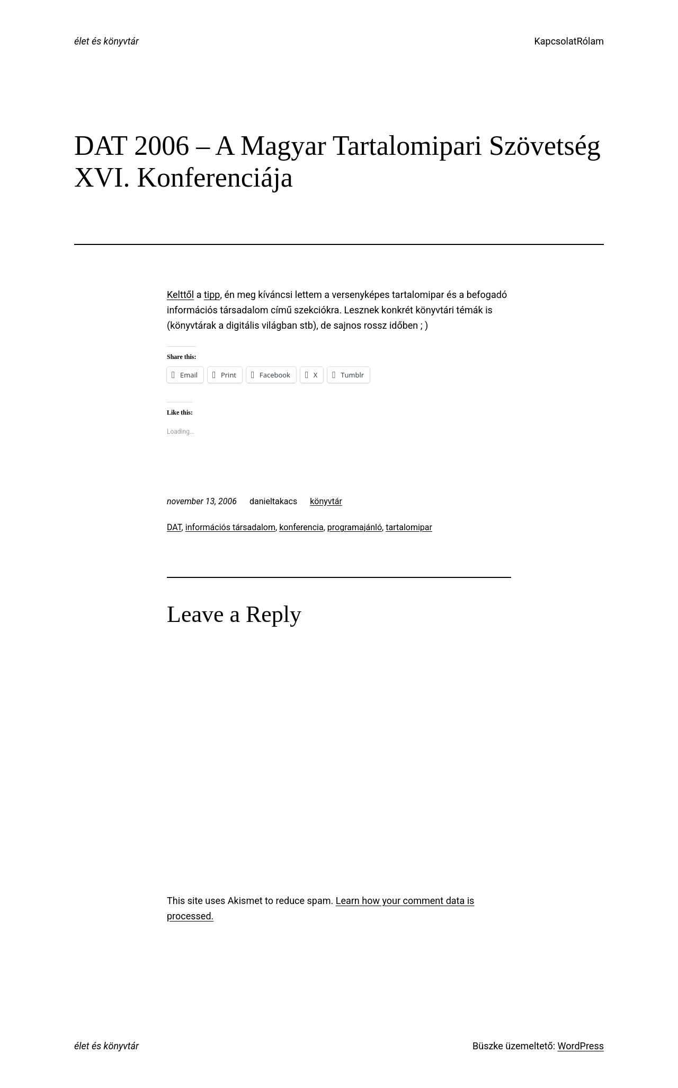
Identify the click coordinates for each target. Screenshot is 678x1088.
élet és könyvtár (106, 41)
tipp (212, 294)
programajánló (354, 527)
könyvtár (326, 501)
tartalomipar (409, 527)
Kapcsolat (555, 41)
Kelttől (180, 294)
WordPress (581, 1045)
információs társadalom (230, 527)
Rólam (590, 41)
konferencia (301, 527)
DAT (174, 527)
